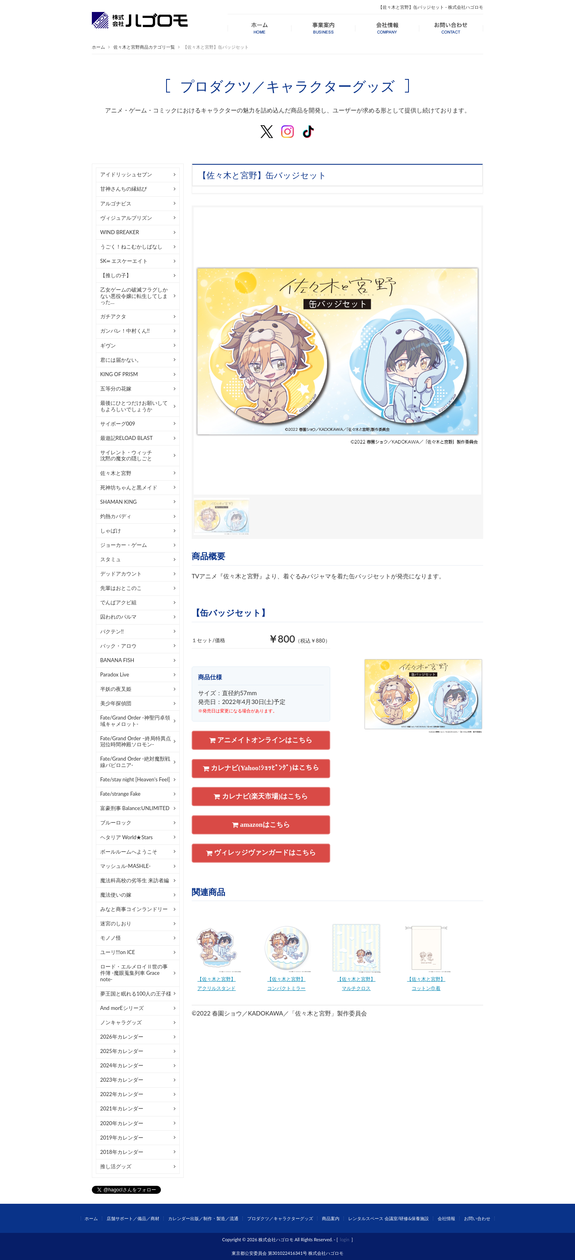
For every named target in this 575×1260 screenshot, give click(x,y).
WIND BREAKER (119, 232)
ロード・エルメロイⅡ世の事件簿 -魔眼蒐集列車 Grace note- (134, 972)
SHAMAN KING (118, 502)
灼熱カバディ (115, 516)
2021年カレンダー (121, 1108)
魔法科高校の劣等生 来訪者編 (134, 880)
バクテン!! (112, 631)
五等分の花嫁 (115, 388)
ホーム (98, 46)
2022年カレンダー (121, 1094)
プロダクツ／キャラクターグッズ (280, 1218)
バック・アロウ (118, 646)
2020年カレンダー (121, 1123)
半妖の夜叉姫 (115, 689)
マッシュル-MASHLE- (125, 866)
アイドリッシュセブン (126, 174)
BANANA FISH (117, 660)
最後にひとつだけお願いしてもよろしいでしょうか (134, 406)
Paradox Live (114, 674)
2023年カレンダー (121, 1080)
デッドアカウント (121, 573)
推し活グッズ (115, 1166)
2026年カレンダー (121, 1036)
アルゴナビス (115, 203)
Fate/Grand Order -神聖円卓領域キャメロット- (135, 720)
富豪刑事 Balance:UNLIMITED (135, 808)
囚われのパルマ (118, 616)
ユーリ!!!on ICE (117, 952)
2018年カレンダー (121, 1152)
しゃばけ (110, 530)
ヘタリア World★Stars (126, 837)
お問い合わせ (477, 1218)
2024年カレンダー (121, 1065)
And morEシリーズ (122, 1008)
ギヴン (108, 345)
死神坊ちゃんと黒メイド (128, 487)
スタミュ (110, 559)
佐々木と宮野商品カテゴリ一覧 (144, 46)
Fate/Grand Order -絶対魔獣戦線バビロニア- (135, 761)
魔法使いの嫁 (115, 894)
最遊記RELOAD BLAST (126, 438)
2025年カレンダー (121, 1051)
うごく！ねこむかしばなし (131, 246)
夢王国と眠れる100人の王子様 (136, 993)
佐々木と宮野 (115, 473)
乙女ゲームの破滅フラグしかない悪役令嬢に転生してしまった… (134, 295)
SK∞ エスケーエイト (124, 261)
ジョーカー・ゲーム (123, 545)
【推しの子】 (115, 275)
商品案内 (330, 1218)
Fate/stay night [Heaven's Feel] (135, 779)
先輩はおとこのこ (121, 588)
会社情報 (446, 1218)
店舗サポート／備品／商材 (133, 1218)
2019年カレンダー (121, 1137)
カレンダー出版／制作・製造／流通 (203, 1218)
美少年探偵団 (115, 703)
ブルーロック (115, 822)
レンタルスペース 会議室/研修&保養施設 (388, 1218)
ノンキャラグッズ (121, 1022)
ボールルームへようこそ (128, 851)
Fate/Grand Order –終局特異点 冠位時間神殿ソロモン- (135, 741)
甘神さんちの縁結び (123, 188)
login (344, 1239)
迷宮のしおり (115, 923)
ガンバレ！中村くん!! (125, 330)
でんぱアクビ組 (118, 602)
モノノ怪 (110, 938)
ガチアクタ (113, 316)
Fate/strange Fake (120, 794)
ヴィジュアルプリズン (126, 218)
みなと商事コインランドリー (134, 909)
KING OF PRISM (119, 374)
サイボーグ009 (117, 423)
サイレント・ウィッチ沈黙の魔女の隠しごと (126, 455)
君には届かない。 (121, 360)
